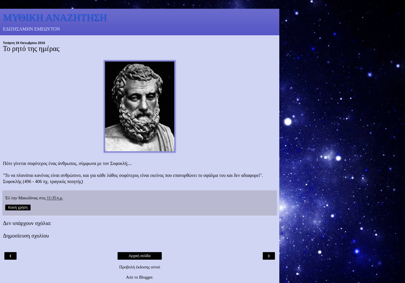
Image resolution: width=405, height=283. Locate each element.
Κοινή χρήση (18, 207)
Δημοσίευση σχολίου (26, 236)
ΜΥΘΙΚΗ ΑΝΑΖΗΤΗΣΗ (55, 17)
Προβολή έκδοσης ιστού (139, 267)
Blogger (145, 277)
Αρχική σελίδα (140, 256)
